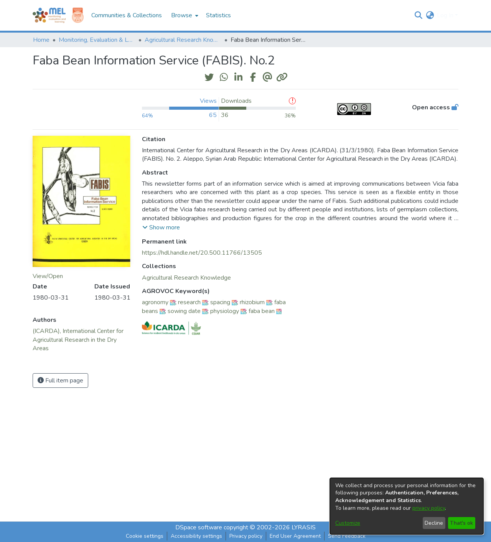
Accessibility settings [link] (196, 536)
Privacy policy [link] (245, 536)
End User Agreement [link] (295, 536)
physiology (224, 311)
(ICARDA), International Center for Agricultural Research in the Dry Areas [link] (78, 340)
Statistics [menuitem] (218, 15)
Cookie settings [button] (144, 536)
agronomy (155, 302)
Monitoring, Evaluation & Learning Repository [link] (97, 40)
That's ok (461, 523)
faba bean (262, 311)
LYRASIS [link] (304, 527)
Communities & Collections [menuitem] (126, 15)
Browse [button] (181, 15)
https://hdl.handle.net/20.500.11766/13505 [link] (202, 253)
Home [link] (41, 40)
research (189, 302)
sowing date (184, 311)
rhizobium (252, 302)
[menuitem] (184, 15)
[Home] (49, 15)
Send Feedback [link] (347, 536)
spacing (220, 302)
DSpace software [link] (198, 527)
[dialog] (406, 506)
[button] (418, 15)
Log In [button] (446, 15)
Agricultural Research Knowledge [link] (183, 40)
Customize (347, 523)
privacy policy (428, 508)
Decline (434, 523)
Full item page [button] (60, 380)
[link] (186, 277)
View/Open (48, 276)
